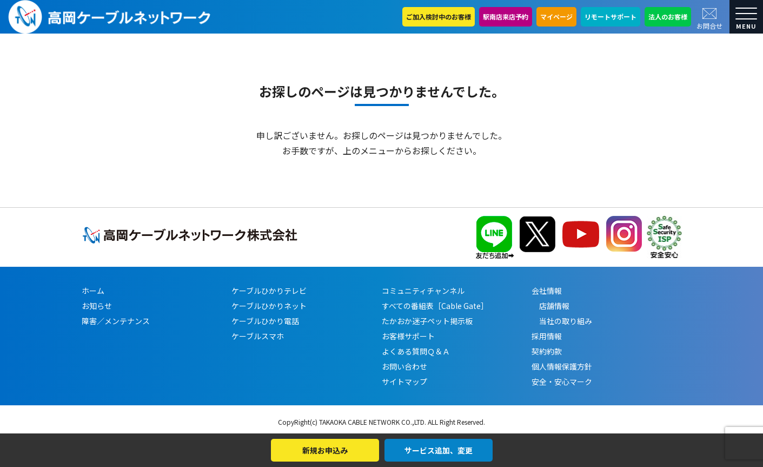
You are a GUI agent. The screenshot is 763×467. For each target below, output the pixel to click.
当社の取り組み (562, 320)
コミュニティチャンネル (423, 290)
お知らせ (97, 305)
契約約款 (547, 351)
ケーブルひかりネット (269, 305)
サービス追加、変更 (438, 450)
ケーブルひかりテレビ (269, 290)
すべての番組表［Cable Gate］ (435, 305)
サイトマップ (404, 381)
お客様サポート (408, 336)
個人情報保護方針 (562, 366)
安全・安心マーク (562, 381)
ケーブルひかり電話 (265, 320)
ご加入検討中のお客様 (438, 16)
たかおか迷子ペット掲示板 (427, 320)
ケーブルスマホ (257, 336)
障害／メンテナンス (116, 320)
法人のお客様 (667, 16)
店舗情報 (550, 305)
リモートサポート (610, 16)
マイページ (556, 16)
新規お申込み (325, 450)
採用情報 (547, 336)
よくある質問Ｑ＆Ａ (416, 351)
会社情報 (547, 290)
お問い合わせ (404, 366)
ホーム (93, 290)
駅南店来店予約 (505, 16)
